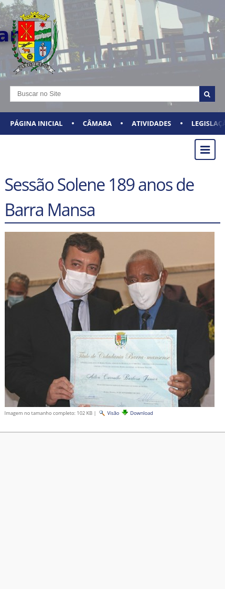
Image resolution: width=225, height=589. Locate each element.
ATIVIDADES (151, 123)
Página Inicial (36, 123)
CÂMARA (97, 123)
